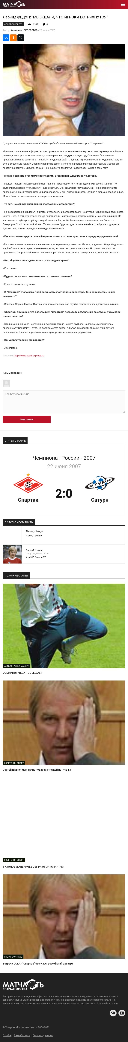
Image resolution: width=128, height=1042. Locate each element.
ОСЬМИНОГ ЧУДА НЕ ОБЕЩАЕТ (22, 672)
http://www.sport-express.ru (29, 355)
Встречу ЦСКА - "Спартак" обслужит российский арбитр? (38, 963)
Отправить (27, 419)
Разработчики (22, 1035)
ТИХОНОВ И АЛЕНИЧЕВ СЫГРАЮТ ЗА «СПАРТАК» (33, 866)
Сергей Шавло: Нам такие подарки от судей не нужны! (37, 769)
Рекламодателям (43, 1035)
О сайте (7, 1035)
